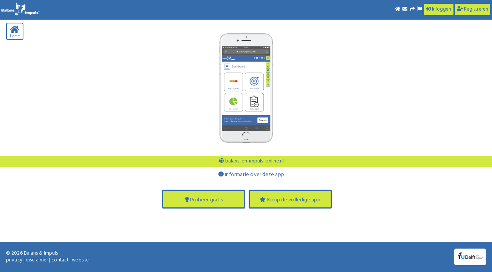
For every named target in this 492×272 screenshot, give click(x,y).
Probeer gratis (204, 200)
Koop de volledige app (290, 200)
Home (15, 32)
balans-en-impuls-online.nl (251, 161)
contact (59, 260)
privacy (14, 260)
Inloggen (439, 9)
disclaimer (37, 260)
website (80, 260)
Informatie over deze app (251, 174)
